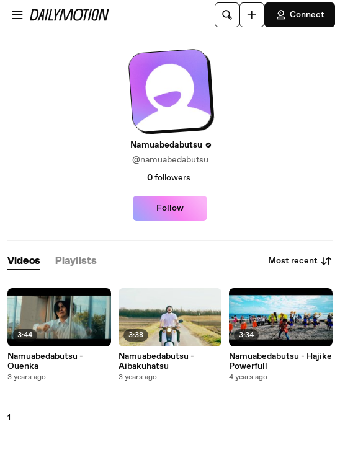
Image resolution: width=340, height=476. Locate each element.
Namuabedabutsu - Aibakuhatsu (156, 361)
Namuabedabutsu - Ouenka (45, 361)
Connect (299, 15)
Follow (170, 208)
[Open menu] (17, 14)
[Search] (227, 14)
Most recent (300, 261)
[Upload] (251, 14)
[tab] (23, 261)
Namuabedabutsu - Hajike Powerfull (280, 361)
